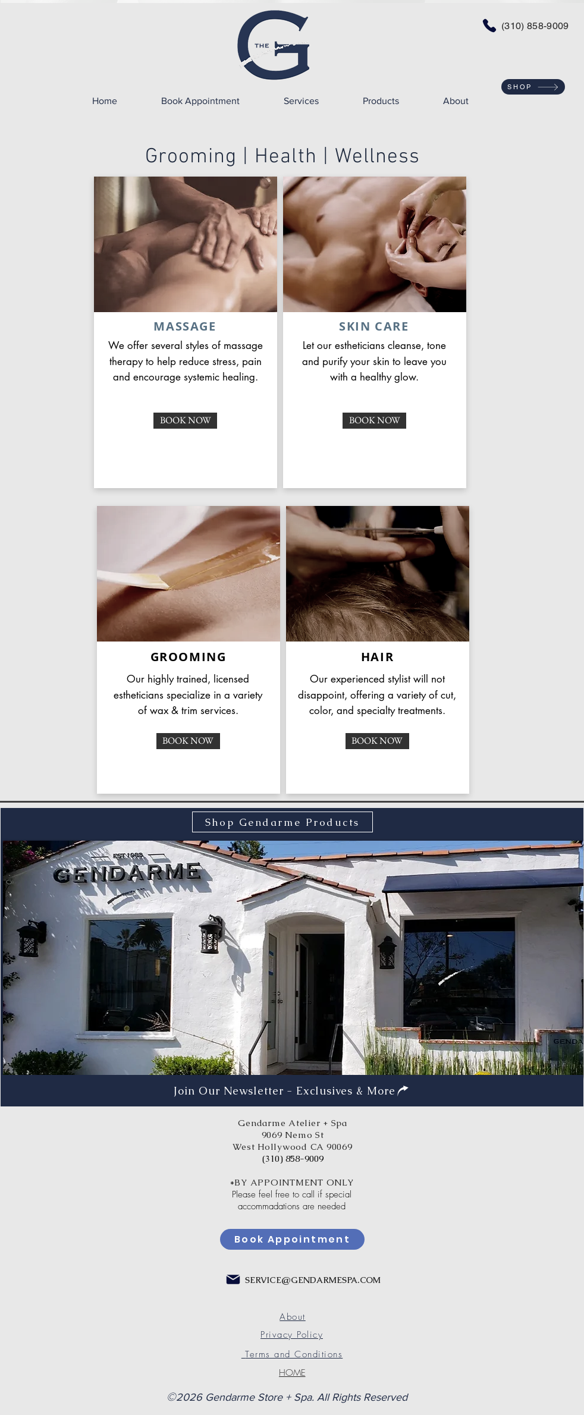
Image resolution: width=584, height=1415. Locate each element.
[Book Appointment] (292, 1239)
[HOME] (292, 1373)
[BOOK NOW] (185, 421)
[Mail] (233, 1279)
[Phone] (489, 25)
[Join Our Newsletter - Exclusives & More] (292, 1090)
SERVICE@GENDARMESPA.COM (313, 1280)
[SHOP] (533, 87)
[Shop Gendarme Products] (282, 822)
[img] (293, 959)
